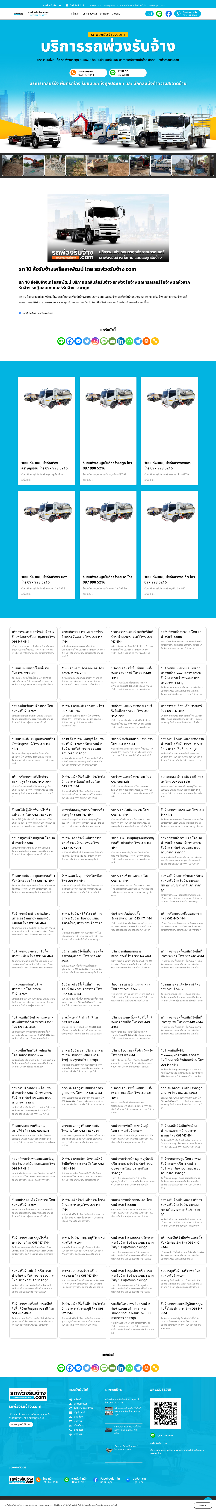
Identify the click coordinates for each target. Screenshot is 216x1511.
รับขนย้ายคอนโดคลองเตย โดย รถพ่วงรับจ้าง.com (83, 670)
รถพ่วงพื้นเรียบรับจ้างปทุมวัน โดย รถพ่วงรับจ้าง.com (31, 1053)
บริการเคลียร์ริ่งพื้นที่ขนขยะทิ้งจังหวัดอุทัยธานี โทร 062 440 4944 (132, 673)
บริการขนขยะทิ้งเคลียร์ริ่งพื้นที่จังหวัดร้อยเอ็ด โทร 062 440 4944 (132, 1022)
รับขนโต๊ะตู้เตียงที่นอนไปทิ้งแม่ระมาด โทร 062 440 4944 (32, 812)
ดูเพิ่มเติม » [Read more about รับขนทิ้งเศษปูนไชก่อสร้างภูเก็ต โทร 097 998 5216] (149, 594)
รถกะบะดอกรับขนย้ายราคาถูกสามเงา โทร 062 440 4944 (181, 1090)
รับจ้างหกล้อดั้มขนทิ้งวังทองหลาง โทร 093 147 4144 (131, 916)
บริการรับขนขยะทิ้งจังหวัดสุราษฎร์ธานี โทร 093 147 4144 (122, 1401)
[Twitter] (87, 341)
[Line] (61, 341)
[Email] (112, 341)
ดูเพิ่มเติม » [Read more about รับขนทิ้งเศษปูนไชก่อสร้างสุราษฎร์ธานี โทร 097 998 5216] (26, 480)
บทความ (104, 14)
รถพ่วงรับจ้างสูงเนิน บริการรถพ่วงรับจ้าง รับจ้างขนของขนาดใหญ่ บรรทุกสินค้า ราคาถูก (132, 1275)
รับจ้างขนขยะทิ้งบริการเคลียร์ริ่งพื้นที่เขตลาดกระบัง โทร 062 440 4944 (83, 1164)
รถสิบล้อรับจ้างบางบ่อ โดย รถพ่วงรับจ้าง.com (181, 634)
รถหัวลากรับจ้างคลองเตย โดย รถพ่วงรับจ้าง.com (131, 1202)
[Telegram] (138, 341)
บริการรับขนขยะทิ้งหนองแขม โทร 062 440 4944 (181, 916)
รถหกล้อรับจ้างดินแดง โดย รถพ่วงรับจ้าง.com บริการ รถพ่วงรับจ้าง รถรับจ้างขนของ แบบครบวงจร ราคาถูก (181, 845)
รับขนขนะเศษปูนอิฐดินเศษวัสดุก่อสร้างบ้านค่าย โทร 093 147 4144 (132, 843)
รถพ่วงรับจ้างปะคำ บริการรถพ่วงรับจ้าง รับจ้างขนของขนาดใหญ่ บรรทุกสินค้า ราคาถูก (33, 1275)
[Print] (146, 341)
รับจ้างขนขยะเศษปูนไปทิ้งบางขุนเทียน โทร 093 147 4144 (32, 953)
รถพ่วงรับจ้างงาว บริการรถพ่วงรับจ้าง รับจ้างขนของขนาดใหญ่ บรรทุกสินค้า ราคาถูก (83, 1055)
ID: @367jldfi (78, 1482)
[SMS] (104, 341)
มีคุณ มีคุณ (106, 1482)
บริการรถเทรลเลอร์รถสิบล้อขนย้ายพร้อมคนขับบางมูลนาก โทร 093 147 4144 (33, 637)
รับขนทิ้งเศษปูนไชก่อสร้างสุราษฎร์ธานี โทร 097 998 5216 (44, 466)
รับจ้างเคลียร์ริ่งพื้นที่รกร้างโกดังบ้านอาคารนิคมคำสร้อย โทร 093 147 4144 (83, 781)
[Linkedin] (121, 341)
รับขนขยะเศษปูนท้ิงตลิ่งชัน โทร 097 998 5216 (30, 670)
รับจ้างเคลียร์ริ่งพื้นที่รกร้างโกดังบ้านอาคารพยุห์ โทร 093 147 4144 (83, 1205)
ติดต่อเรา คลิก (190, 12)
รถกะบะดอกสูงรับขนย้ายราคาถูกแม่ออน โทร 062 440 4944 (82, 1090)
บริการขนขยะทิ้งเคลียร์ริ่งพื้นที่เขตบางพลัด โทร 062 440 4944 (182, 953)
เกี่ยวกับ (116, 14)
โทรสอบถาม (85, 71)
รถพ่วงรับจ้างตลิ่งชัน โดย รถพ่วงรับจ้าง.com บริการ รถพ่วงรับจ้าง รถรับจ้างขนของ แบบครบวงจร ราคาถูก (32, 1095)
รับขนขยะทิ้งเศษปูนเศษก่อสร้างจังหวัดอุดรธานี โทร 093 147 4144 (33, 744)
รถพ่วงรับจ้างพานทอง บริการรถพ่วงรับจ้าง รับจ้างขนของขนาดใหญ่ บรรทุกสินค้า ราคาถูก (182, 744)
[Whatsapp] (129, 341)
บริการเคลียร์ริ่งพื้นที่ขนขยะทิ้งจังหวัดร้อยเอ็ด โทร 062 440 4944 (181, 1242)
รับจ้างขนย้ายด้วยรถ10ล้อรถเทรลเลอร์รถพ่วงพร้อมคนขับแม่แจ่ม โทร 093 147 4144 (31, 918)
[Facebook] (70, 341)
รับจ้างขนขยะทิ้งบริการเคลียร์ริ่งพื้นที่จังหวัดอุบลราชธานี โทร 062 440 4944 (33, 1308)
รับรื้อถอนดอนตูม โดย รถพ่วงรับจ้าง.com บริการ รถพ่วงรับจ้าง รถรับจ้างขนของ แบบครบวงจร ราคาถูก (181, 1166)
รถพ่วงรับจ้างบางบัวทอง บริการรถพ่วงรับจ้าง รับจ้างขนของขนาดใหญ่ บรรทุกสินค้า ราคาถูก (182, 882)
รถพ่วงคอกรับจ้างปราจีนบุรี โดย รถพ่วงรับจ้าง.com (129, 1128)
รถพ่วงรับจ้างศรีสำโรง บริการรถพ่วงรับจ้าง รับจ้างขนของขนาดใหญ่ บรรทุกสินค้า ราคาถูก (82, 920)
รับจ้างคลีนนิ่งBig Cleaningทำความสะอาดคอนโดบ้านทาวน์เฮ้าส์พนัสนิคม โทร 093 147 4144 (182, 1057)
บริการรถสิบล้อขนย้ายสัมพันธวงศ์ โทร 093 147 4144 (131, 953)
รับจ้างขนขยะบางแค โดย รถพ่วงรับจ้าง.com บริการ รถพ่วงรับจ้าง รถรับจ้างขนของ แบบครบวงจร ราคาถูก (181, 675)
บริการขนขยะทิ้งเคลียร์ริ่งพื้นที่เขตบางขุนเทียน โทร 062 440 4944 (127, 1412)
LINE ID (123, 71)
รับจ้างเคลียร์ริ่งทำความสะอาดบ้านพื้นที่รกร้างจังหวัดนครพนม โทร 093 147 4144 (33, 1022)
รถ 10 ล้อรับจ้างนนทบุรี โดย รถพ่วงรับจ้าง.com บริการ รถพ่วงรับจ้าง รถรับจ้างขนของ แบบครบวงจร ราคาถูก (83, 746)
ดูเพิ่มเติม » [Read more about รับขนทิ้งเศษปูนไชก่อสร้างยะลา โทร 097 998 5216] (88, 594)
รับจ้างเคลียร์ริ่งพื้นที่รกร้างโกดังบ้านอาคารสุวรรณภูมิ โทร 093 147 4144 (83, 1308)
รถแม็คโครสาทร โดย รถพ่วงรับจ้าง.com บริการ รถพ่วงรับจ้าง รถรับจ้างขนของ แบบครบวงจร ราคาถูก (131, 1310)
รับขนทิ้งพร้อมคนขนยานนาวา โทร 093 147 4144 (132, 741)
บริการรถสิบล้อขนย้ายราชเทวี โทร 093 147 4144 (181, 708)
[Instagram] (95, 341)
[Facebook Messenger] (78, 341)
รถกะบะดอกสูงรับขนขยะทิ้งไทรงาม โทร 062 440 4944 (81, 1128)
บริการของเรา (90, 14)
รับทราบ (202, 1506)
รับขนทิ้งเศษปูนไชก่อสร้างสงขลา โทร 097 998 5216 (167, 466)
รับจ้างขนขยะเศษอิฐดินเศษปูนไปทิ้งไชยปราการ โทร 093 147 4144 (182, 1308)
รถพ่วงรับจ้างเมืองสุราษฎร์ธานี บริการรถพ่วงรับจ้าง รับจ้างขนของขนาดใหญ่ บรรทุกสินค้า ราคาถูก (132, 1166)
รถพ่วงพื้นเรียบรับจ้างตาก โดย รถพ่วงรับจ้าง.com (32, 708)
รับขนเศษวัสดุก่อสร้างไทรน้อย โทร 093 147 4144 (82, 878)
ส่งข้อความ (139, 1479)
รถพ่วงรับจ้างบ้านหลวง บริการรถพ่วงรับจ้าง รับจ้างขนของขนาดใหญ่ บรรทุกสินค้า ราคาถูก (181, 1207)
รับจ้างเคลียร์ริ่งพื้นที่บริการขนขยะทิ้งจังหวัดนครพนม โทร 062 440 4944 (82, 843)
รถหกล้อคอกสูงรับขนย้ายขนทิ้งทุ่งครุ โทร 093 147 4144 (83, 812)
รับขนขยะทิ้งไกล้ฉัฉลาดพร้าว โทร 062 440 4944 (126, 1448)
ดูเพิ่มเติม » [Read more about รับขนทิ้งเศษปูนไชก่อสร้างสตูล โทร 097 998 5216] (88, 480)
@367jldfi (123, 75)
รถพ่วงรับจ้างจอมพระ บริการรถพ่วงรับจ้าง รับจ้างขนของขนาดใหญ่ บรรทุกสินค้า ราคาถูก (132, 1242)
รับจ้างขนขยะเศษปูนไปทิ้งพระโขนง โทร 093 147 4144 (31, 1240)
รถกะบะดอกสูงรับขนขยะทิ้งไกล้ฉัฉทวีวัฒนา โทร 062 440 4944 (128, 1430)
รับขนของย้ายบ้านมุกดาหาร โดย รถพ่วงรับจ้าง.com (130, 986)
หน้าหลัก (75, 14)
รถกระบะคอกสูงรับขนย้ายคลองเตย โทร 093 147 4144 (80, 1273)
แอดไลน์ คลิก (79, 1479)
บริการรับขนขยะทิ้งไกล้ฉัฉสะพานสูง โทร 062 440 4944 (31, 779)
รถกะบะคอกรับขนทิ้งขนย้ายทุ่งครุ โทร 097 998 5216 (182, 779)
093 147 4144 (190, 15)
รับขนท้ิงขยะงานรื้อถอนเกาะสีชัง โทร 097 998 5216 (30, 1128)
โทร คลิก (48, 1479)
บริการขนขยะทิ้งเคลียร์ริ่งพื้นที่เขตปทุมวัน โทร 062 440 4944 (182, 1019)
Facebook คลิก (110, 1479)
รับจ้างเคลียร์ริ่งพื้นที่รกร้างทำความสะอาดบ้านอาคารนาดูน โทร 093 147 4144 (179, 1131)
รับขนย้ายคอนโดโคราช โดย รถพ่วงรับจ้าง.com (180, 986)
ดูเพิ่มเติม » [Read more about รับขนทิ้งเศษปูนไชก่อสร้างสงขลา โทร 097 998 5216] (149, 480)
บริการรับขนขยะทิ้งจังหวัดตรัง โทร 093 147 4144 (132, 1053)
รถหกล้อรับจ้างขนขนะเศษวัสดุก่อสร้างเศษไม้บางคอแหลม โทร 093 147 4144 (33, 1164)
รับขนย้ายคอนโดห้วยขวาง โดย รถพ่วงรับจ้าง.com (33, 1202)
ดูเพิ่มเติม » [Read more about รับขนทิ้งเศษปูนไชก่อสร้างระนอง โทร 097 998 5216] (26, 594)
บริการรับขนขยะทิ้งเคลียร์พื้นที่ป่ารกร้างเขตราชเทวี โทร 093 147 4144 (132, 637)
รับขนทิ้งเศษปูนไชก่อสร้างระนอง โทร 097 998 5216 (44, 580)
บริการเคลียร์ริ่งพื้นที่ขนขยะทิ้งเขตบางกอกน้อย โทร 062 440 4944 (132, 1093)
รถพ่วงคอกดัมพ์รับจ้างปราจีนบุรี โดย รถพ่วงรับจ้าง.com (27, 989)
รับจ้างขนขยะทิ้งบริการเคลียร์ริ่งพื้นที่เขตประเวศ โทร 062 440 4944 (131, 711)
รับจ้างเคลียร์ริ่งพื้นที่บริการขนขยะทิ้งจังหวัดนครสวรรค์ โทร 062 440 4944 (82, 989)
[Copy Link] (155, 341)
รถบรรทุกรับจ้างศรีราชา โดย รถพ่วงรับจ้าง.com (181, 1273)
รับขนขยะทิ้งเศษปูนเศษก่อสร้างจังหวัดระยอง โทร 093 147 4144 (33, 878)
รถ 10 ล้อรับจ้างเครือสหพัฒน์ (37, 313)
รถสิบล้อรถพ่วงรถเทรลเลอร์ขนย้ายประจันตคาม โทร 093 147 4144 (82, 637)
